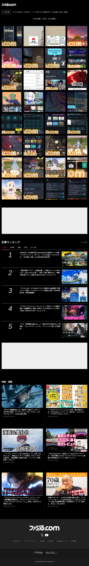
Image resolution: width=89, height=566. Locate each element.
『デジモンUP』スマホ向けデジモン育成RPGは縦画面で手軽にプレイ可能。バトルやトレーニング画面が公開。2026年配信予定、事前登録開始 (40, 290)
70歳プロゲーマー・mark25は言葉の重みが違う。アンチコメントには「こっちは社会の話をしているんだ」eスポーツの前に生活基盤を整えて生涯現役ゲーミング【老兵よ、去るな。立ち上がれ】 (67, 501)
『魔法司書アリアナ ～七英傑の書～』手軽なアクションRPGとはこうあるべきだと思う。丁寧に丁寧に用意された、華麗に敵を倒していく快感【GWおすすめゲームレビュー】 (40, 273)
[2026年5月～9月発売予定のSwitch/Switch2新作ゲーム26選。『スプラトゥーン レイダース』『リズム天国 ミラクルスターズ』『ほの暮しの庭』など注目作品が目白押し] (74, 259)
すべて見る (84, 242)
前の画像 (37, 19)
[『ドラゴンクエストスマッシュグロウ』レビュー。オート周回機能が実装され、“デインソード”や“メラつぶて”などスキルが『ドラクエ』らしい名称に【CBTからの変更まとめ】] (22, 484)
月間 (25, 247)
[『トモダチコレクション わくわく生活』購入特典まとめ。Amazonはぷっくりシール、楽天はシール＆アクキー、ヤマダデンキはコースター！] (66, 396)
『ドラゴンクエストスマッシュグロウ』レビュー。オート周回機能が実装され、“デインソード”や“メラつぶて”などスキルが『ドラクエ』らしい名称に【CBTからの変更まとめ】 (22, 501)
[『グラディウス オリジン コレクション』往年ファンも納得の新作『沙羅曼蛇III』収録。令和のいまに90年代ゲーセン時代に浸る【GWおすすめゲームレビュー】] (74, 312)
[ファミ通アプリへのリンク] (38, 552)
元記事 (5, 12)
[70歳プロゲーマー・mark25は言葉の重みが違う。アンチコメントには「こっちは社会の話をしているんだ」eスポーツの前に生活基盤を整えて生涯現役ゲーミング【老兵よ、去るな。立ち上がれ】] (66, 484)
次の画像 (51, 19)
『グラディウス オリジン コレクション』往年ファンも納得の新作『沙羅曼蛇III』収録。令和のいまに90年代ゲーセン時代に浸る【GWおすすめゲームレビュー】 (40, 308)
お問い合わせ (16, 541)
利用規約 (42, 541)
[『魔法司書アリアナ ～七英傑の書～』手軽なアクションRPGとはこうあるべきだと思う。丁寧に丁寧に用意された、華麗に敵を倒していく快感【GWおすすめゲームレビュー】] (74, 276)
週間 (19, 247)
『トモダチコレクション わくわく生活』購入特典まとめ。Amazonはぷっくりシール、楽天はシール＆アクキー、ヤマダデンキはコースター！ (66, 412)
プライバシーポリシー (30, 541)
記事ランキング (11, 242)
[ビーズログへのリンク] (51, 552)
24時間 (12, 247)
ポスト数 (33, 247)
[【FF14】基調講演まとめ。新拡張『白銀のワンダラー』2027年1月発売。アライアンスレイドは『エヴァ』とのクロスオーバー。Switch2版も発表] (22, 396)
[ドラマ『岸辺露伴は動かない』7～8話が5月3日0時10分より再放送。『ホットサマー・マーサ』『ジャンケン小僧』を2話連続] (74, 330)
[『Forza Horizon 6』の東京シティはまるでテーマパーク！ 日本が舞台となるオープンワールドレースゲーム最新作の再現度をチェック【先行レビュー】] (66, 440)
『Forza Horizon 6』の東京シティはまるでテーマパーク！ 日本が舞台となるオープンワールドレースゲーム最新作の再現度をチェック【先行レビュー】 (66, 456)
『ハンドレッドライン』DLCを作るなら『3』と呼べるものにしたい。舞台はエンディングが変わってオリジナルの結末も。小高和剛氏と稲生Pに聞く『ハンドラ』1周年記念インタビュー (22, 457)
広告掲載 (73, 541)
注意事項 (50, 541)
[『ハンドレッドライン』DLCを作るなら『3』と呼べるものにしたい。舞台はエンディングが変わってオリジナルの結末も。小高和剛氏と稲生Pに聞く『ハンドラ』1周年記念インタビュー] (22, 440)
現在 (4, 247)
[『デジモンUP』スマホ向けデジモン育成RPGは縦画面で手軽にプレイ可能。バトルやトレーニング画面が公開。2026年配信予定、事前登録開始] (74, 294)
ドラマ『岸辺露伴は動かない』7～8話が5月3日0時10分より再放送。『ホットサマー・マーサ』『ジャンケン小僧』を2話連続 (40, 326)
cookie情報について (62, 541)
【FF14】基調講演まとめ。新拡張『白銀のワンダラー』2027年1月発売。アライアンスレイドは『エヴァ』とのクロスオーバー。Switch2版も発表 (22, 412)
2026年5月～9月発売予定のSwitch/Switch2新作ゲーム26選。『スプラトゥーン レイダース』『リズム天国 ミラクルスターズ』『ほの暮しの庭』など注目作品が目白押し (40, 255)
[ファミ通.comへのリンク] (9, 4)
